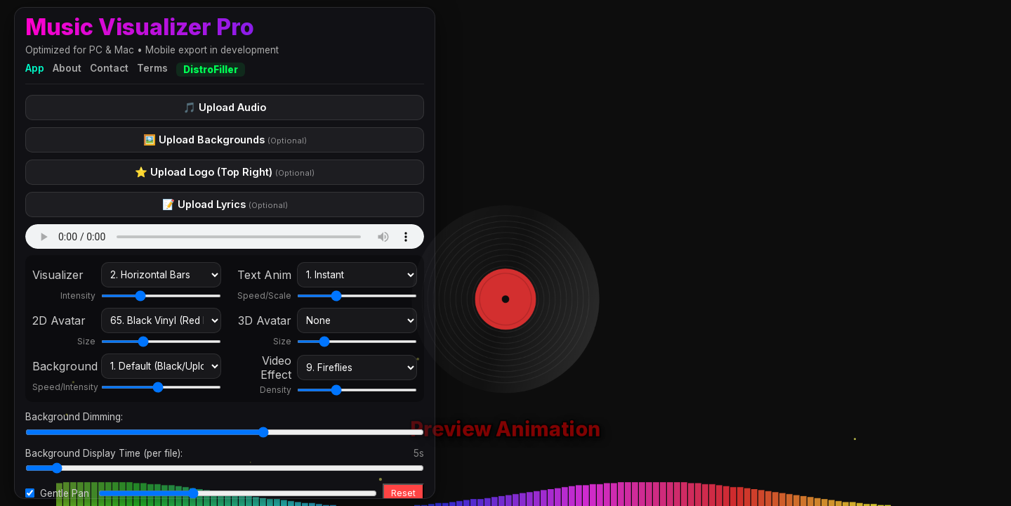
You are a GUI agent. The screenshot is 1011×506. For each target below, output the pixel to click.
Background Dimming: (74, 416)
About (67, 68)
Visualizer (58, 275)
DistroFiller (210, 69)
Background (63, 366)
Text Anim (264, 275)
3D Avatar (264, 320)
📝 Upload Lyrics (225, 204)
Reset (403, 493)
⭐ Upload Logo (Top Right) (225, 172)
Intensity (77, 295)
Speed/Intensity (63, 387)
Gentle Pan (64, 493)
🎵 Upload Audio (224, 107)
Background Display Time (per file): (104, 453)
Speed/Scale (264, 295)
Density (275, 389)
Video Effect (275, 367)
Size (86, 341)
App (34, 68)
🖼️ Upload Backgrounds (225, 139)
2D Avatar (59, 320)
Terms (152, 68)
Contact (109, 68)
